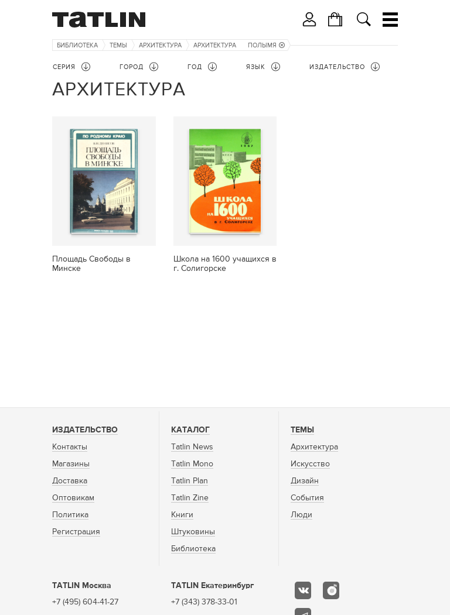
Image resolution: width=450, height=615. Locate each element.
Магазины (71, 464)
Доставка (69, 481)
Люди (301, 515)
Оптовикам (73, 498)
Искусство (310, 464)
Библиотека (77, 45)
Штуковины (193, 532)
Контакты (69, 447)
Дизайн (305, 481)
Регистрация (76, 532)
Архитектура (160, 45)
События (307, 498)
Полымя (266, 45)
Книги (182, 515)
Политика (70, 515)
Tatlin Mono (192, 464)
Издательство (85, 430)
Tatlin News (192, 447)
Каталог (190, 430)
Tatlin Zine (190, 498)
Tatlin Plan (189, 481)
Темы (118, 45)
